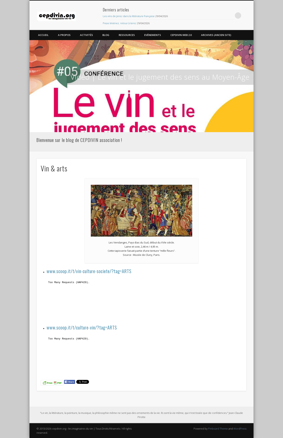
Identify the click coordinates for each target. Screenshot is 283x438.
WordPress (239, 428)
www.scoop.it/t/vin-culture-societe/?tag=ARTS (89, 270)
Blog (105, 35)
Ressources (127, 35)
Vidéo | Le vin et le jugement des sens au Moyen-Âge (160, 77)
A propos (64, 35)
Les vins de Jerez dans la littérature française (129, 16)
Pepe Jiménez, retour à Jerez (119, 23)
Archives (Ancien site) (216, 35)
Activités (86, 35)
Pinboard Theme (218, 428)
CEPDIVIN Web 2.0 (181, 35)
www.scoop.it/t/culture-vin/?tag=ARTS (82, 327)
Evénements (152, 35)
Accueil (43, 35)
